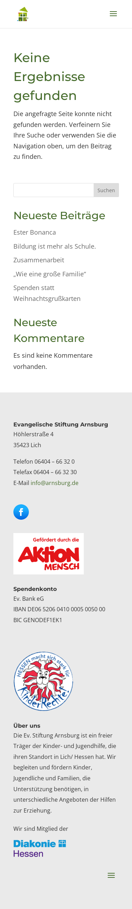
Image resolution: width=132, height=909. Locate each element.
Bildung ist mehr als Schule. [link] (54, 246)
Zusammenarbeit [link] (38, 260)
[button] (113, 18)
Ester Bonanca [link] (34, 232)
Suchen (106, 190)
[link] (22, 14)
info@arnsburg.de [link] (54, 483)
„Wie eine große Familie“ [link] (49, 274)
